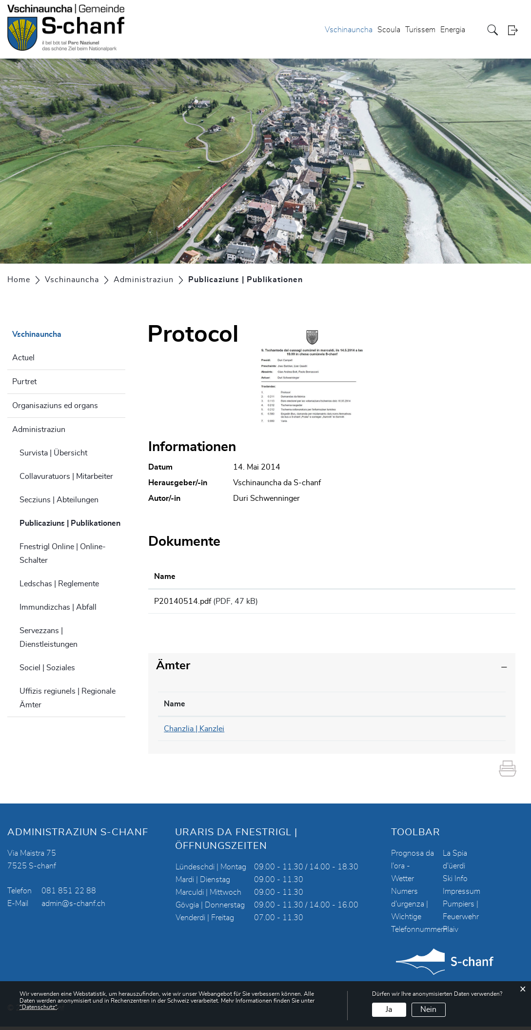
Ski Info (455, 882)
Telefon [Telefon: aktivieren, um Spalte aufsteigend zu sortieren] (290, 707)
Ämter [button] (173, 669)
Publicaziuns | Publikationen (72, 521)
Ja (389, 1009)
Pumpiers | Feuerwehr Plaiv (461, 920)
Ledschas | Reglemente (59, 584)
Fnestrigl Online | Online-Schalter (63, 553)
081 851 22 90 (304, 732)
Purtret (24, 382)
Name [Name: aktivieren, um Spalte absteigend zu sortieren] (174, 707)
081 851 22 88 (68, 894)
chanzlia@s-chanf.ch (416, 732)
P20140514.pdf (182, 601)
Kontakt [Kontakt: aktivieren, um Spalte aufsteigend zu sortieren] (394, 707)
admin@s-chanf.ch (73, 907)
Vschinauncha (349, 30)
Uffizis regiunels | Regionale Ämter (68, 698)
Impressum (461, 895)
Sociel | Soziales (47, 668)
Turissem (420, 30)
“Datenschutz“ (38, 1007)
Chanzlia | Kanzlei (194, 732)
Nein (428, 1009)
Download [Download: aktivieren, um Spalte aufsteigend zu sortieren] (426, 576)
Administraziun (38, 429)
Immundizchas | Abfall (58, 607)
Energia (452, 30)
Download (458, 602)
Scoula (388, 30)
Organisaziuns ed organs (55, 406)
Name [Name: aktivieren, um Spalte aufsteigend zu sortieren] (165, 576)
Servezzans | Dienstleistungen (49, 637)
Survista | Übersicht (53, 453)
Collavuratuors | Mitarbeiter (66, 476)
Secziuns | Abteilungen (59, 500)
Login (516, 30)
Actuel (23, 358)
